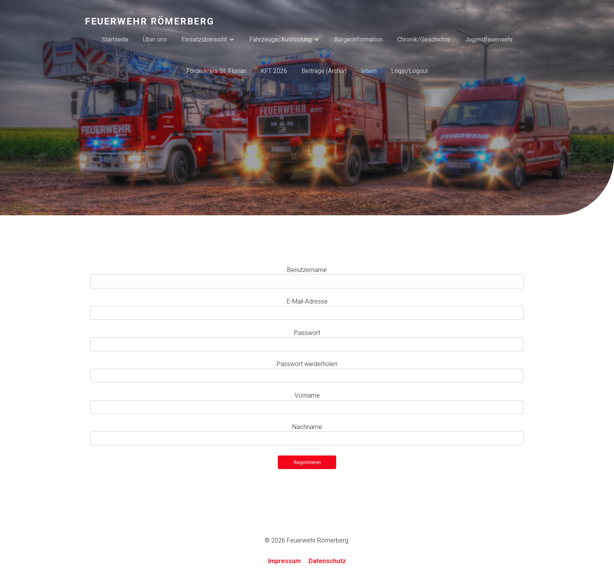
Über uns (155, 39)
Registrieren (307, 463)
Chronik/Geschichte (424, 39)
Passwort (307, 333)
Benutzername (307, 270)
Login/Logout (409, 71)
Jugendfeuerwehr (489, 39)
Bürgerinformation (358, 39)
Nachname (307, 427)
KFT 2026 (274, 71)
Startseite (115, 39)
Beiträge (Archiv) (324, 71)
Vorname (307, 396)
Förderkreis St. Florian (216, 71)
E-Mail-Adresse (307, 301)
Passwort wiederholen (307, 364)
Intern (369, 71)
